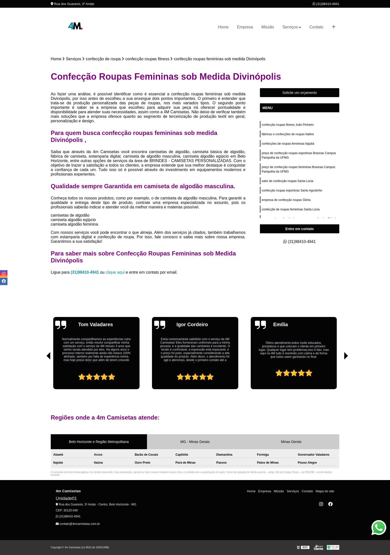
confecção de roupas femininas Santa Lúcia (291, 209)
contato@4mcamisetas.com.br (78, 524)
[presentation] (42, 375)
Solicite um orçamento (299, 93)
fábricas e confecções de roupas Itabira (288, 134)
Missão (267, 27)
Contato (316, 27)
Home (223, 27)
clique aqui (115, 272)
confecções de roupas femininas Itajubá (288, 143)
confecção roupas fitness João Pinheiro (288, 124)
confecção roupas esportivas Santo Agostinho (292, 190)
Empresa (245, 27)
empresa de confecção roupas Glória (286, 200)
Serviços (290, 27)
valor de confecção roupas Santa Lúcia (287, 181)
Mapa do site (325, 491)
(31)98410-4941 (326, 4)
